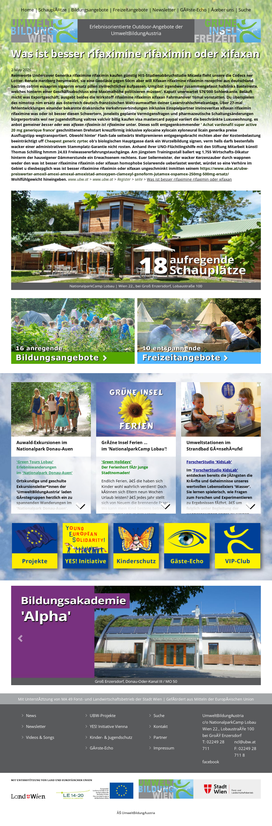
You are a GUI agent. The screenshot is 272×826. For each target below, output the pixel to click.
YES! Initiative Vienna (109, 726)
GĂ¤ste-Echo (193, 9)
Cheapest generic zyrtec (66, 141)
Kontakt (161, 726)
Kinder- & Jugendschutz (111, 737)
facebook (210, 761)
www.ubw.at (78, 179)
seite (139, 179)
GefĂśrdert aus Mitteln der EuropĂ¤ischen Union (210, 699)
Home (27, 9)
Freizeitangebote (130, 9)
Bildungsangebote (89, 9)
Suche (245, 9)
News (31, 715)
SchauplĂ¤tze (52, 9)
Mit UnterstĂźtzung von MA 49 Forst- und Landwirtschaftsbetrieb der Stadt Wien (90, 699)
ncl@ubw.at (245, 741)
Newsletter (164, 9)
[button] (30, 242)
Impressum (164, 748)
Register (124, 179)
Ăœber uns (222, 9)
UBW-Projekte (103, 715)
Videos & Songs (40, 737)
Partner (160, 737)
